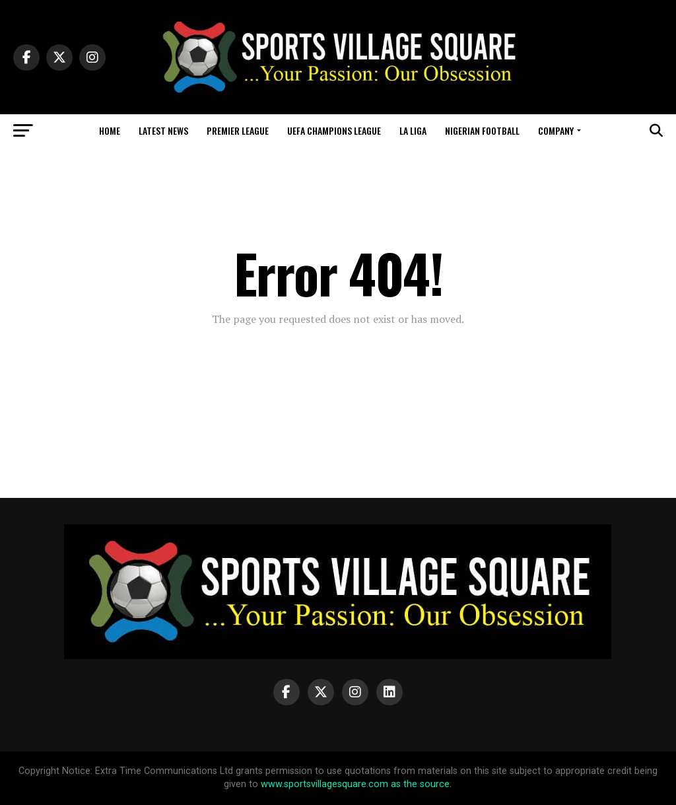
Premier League (238, 130)
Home (109, 130)
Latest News (163, 130)
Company (556, 130)
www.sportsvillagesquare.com (324, 784)
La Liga (412, 130)
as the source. (420, 784)
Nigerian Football (482, 130)
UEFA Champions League (334, 130)
